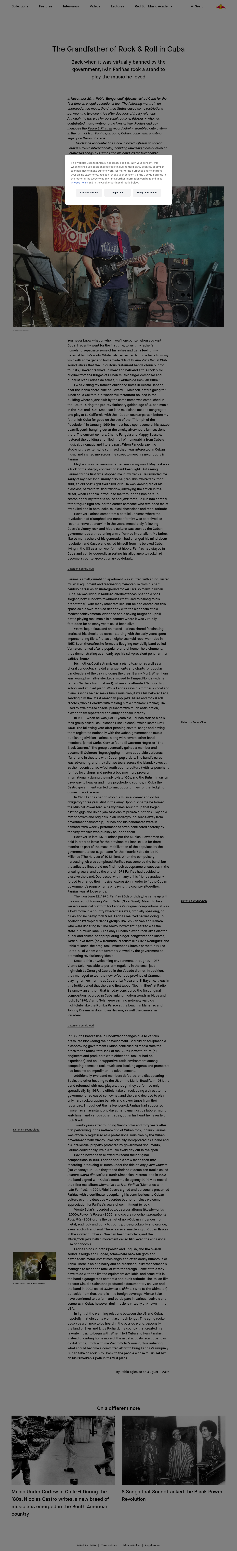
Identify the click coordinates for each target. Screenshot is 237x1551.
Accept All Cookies (147, 192)
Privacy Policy (79, 182)
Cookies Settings (89, 192)
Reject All (117, 192)
